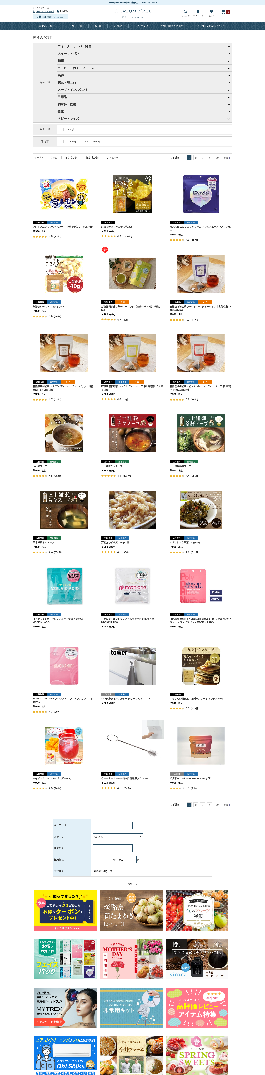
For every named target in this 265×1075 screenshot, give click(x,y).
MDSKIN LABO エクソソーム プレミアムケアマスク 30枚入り (200, 228)
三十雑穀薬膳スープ (180, 466)
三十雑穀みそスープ (43, 542)
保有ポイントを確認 (45, 11)
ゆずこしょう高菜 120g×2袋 (185, 542)
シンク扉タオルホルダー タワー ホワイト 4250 (126, 698)
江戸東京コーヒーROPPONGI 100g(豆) (190, 778)
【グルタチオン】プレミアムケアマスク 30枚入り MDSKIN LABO (127, 621)
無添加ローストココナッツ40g (49, 306)
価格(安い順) (71, 157)
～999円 (69, 141)
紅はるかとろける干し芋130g (117, 226)
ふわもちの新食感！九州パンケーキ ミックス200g (196, 698)
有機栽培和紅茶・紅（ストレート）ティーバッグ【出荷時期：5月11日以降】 (200, 388)
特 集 (98, 26)
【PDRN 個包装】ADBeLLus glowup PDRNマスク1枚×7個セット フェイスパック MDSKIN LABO (200, 621)
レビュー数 (113, 157)
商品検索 (186, 13)
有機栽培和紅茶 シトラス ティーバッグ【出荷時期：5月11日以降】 (132, 388)
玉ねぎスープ (40, 466)
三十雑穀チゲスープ (112, 466)
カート (225, 13)
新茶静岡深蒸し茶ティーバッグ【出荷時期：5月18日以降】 (130, 308)
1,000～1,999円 (89, 141)
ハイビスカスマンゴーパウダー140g (52, 778)
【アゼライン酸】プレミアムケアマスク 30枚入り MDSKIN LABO (59, 621)
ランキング (142, 26)
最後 (226, 157)
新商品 (118, 26)
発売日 (53, 157)
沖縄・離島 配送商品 (172, 26)
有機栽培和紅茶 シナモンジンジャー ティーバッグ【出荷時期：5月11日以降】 (63, 388)
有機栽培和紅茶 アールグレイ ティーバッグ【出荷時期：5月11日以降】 (201, 308)
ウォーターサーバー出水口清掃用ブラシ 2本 (124, 778)
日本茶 (68, 129)
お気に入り (212, 13)
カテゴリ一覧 (74, 26)
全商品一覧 (45, 26)
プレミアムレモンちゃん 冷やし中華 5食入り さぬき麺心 (64, 226)
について (211, 26)
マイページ (198, 13)
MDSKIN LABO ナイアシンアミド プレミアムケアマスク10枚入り (63, 700)
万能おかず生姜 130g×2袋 (115, 542)
